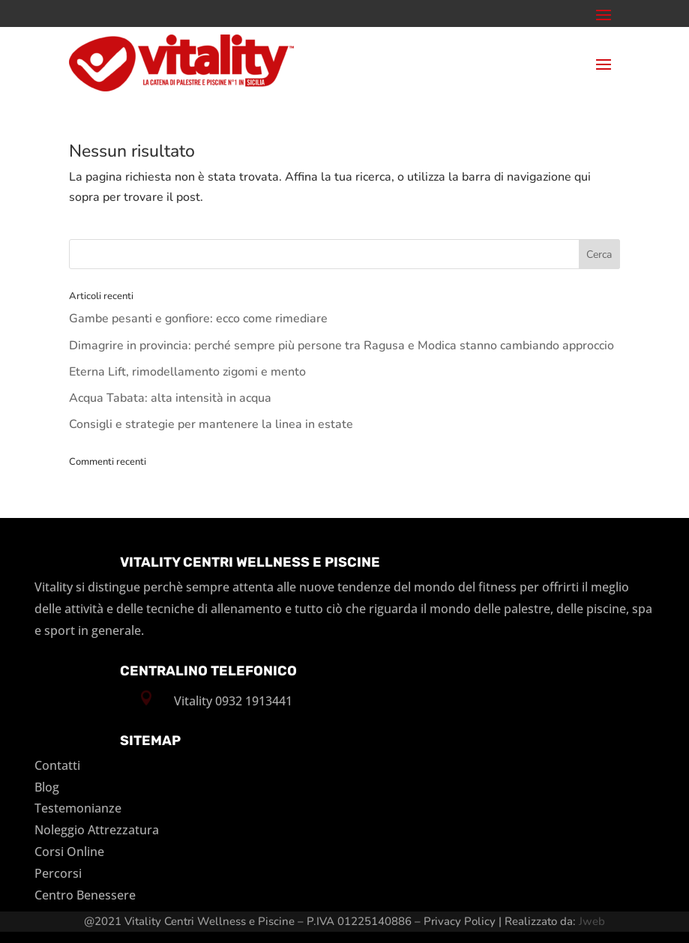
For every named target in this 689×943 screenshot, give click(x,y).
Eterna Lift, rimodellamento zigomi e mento (187, 372)
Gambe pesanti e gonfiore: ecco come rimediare (198, 318)
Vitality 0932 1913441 (233, 701)
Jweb (592, 921)
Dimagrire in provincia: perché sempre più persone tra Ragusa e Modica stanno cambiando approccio (341, 345)
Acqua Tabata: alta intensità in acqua (170, 398)
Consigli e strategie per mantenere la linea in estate (211, 424)
